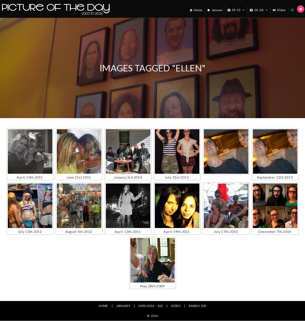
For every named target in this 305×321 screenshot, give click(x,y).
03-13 (238, 10)
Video (281, 10)
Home (198, 10)
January (217, 10)
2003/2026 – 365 (150, 295)
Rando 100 (198, 295)
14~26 (261, 10)
